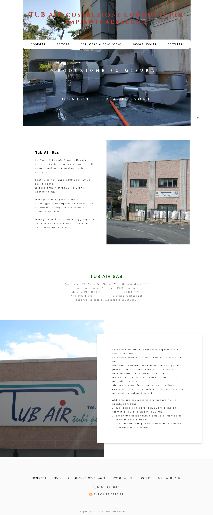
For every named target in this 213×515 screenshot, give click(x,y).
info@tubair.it (109, 494)
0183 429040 (108, 487)
